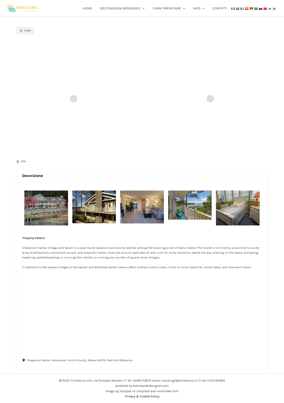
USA (23, 161)
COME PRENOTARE (172, 8)
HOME (93, 8)
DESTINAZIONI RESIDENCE (126, 8)
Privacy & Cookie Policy (142, 396)
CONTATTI (220, 8)
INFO (200, 8)
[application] (147, 8)
